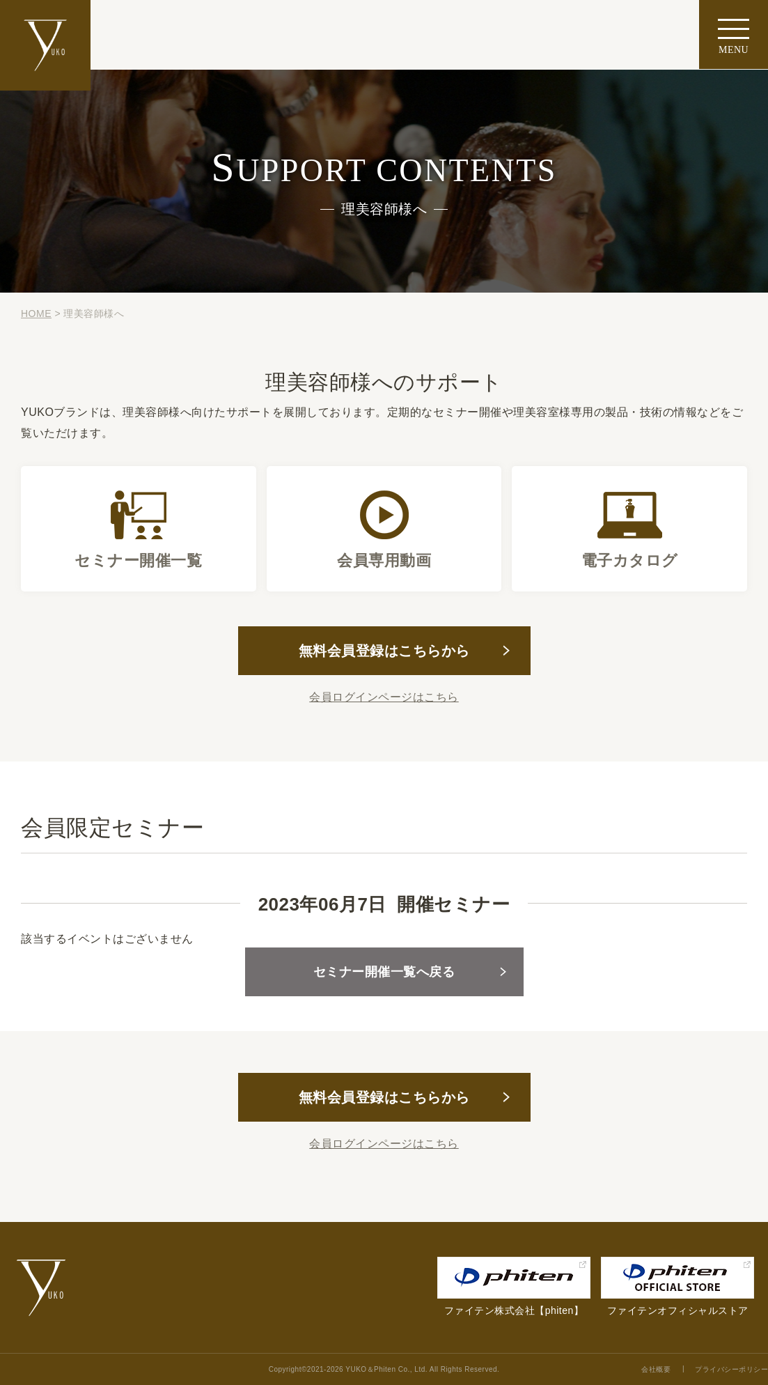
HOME (36, 313)
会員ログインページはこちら (384, 697)
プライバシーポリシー (731, 1369)
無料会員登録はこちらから (384, 650)
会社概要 (656, 1369)
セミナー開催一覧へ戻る (384, 972)
